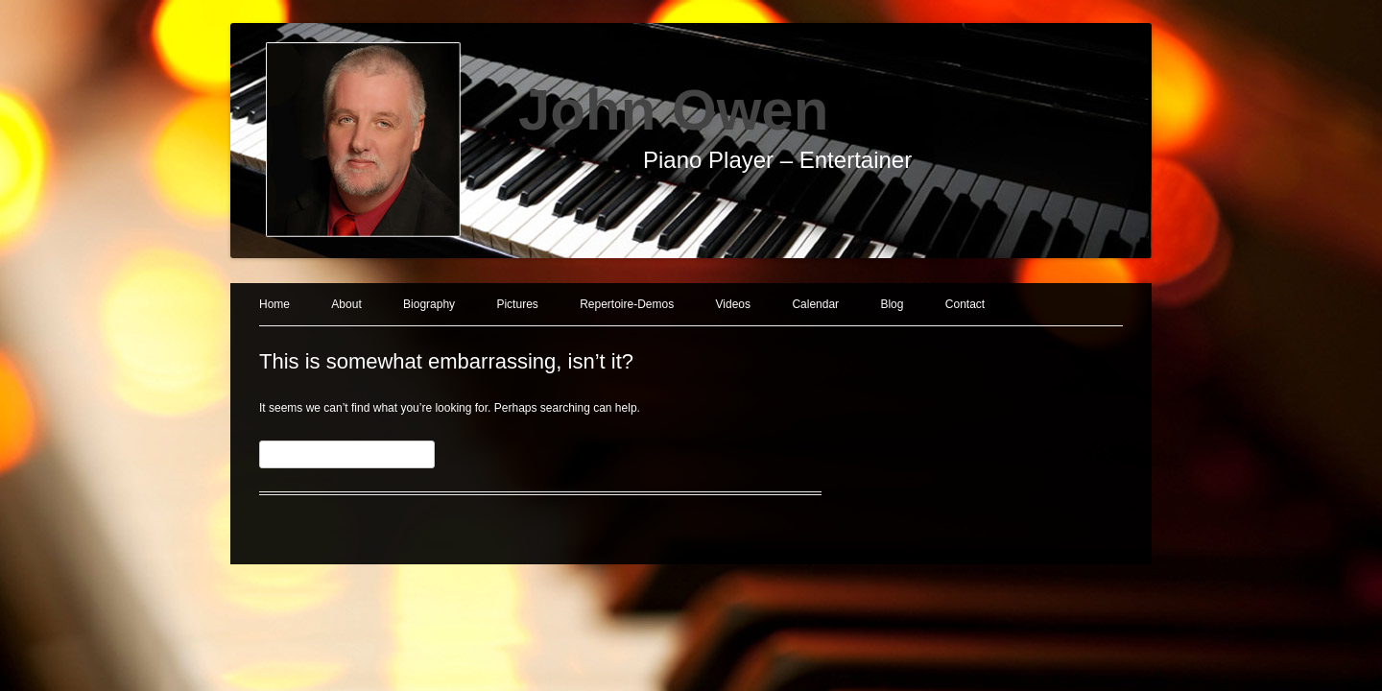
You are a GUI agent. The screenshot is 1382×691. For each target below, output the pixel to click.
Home (274, 304)
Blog (891, 304)
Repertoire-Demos (627, 304)
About (346, 304)
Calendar (815, 304)
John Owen (673, 110)
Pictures (516, 304)
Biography (429, 304)
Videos (733, 304)
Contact (965, 304)
